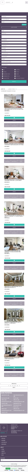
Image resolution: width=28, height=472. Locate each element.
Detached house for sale (6, 401)
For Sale (3, 438)
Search (24, 24)
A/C (4, 69)
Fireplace (18, 76)
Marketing (22, 470)
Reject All (20, 468)
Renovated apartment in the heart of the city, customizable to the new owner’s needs (14, 216)
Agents (3, 451)
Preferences (16, 470)
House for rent (4, 412)
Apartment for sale (5, 395)
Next (14, 387)
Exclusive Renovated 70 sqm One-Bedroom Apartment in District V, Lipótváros (14, 180)
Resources (4, 444)
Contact (14, 120)
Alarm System (6, 78)
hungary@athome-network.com (16, 430)
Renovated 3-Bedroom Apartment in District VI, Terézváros (13, 323)
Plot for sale (16, 398)
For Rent (3, 440)
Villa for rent (4, 408)
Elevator (17, 69)
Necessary (6, 470)
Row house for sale (5, 398)
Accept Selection (14, 468)
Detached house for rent (6, 410)
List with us (4, 442)
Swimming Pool (6, 76)
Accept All (8, 468)
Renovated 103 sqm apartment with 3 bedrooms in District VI (13, 287)
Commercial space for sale (19, 401)
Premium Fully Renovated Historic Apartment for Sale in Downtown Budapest (13, 251)
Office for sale (16, 399)
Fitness (4, 71)
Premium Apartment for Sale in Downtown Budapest (12, 358)
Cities (3, 449)
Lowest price (12, 89)
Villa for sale (3, 399)
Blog (3, 455)
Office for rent (16, 408)
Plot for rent (16, 406)
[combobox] (9, 2)
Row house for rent (17, 405)
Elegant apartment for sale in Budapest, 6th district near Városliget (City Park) (14, 144)
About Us (3, 453)
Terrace (17, 71)
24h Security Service (20, 78)
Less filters (14, 27)
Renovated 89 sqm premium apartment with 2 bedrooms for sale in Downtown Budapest (14, 109)
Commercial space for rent (19, 410)
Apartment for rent (17, 403)
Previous (14, 383)
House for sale (4, 403)
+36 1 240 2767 (14, 431)
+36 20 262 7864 (14, 432)
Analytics (11, 470)
